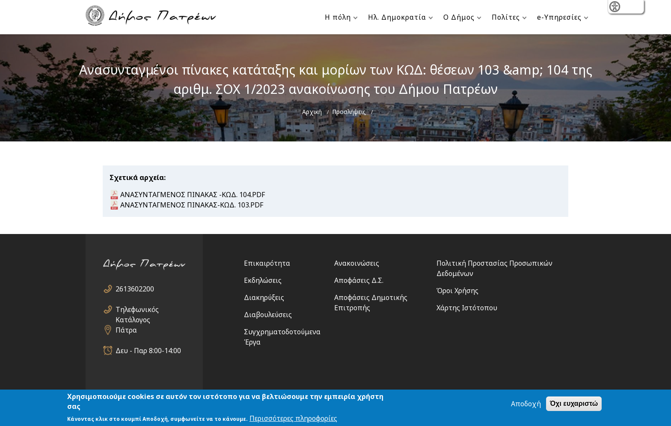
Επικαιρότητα (267, 263)
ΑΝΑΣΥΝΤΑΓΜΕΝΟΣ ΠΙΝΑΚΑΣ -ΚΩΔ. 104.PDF (192, 194)
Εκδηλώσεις (263, 280)
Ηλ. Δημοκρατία (397, 17)
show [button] (615, 7)
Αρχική (312, 112)
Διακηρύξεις (264, 297)
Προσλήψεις (349, 112)
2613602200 (135, 289)
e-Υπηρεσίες (559, 17)
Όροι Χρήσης (457, 290)
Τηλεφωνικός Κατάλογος (137, 310)
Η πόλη (338, 17)
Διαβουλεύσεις (268, 314)
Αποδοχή (526, 404)
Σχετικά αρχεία (137, 177)
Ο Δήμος (459, 17)
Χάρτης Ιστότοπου (466, 307)
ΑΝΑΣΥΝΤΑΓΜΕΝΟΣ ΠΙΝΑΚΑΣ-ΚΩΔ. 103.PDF (191, 205)
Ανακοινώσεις (356, 263)
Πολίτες (506, 17)
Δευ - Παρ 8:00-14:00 (148, 350)
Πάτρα (126, 330)
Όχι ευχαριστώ (574, 404)
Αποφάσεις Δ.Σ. (358, 280)
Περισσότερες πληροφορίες (293, 419)
